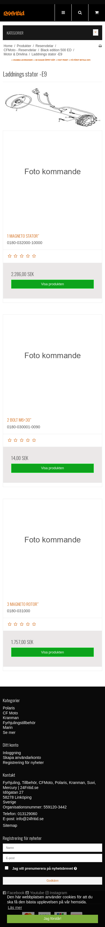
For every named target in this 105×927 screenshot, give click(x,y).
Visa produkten (52, 284)
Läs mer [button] (15, 907)
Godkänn (52, 880)
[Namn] (52, 847)
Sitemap (10, 825)
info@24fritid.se (29, 819)
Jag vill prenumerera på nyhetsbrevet (49, 867)
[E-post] (52, 857)
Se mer (9, 732)
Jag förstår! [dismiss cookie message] (52, 919)
